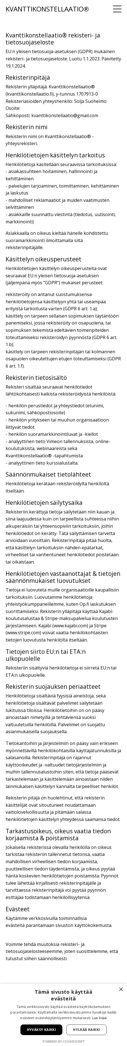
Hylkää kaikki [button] (86, 1029)
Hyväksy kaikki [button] (41, 1029)
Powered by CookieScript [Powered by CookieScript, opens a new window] (64, 1041)
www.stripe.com (23, 633)
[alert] (63, 1015)
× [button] (121, 990)
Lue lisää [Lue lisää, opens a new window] (99, 1018)
